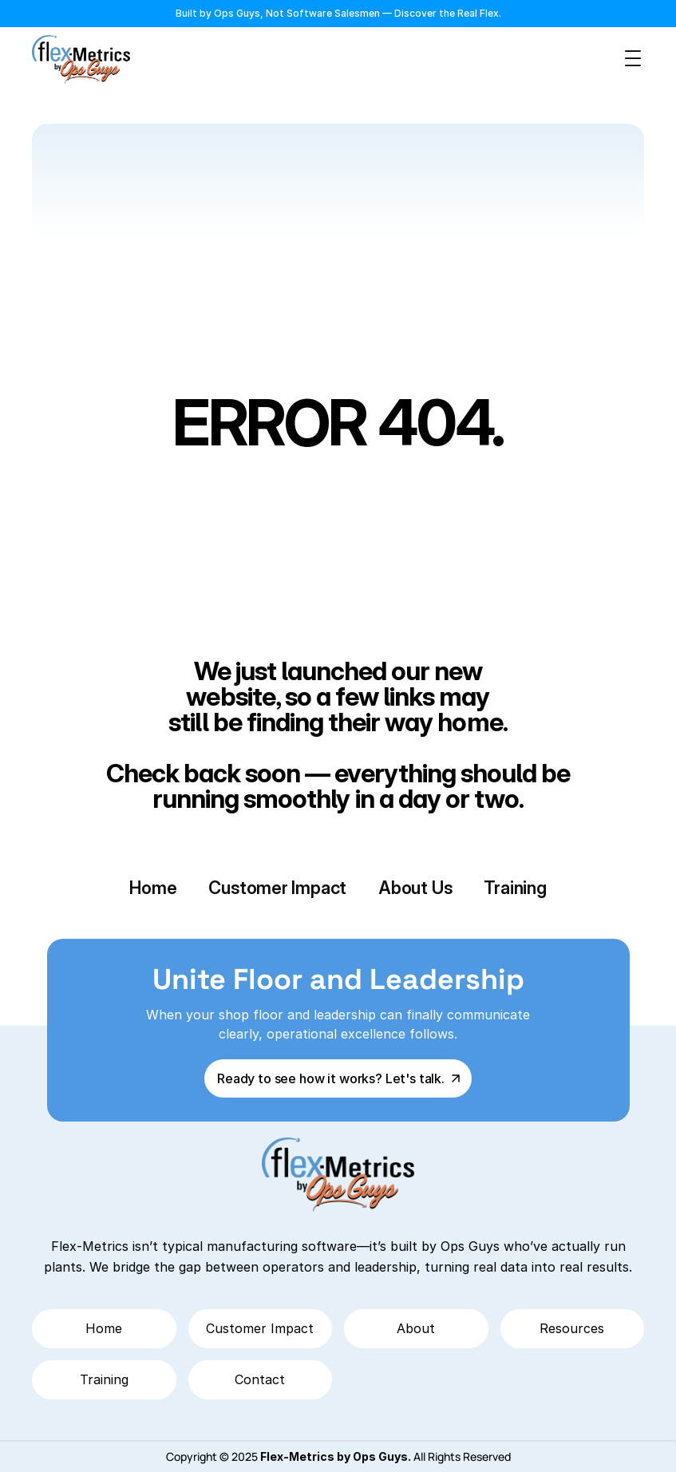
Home (152, 887)
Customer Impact (277, 887)
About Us (415, 887)
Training (515, 887)
